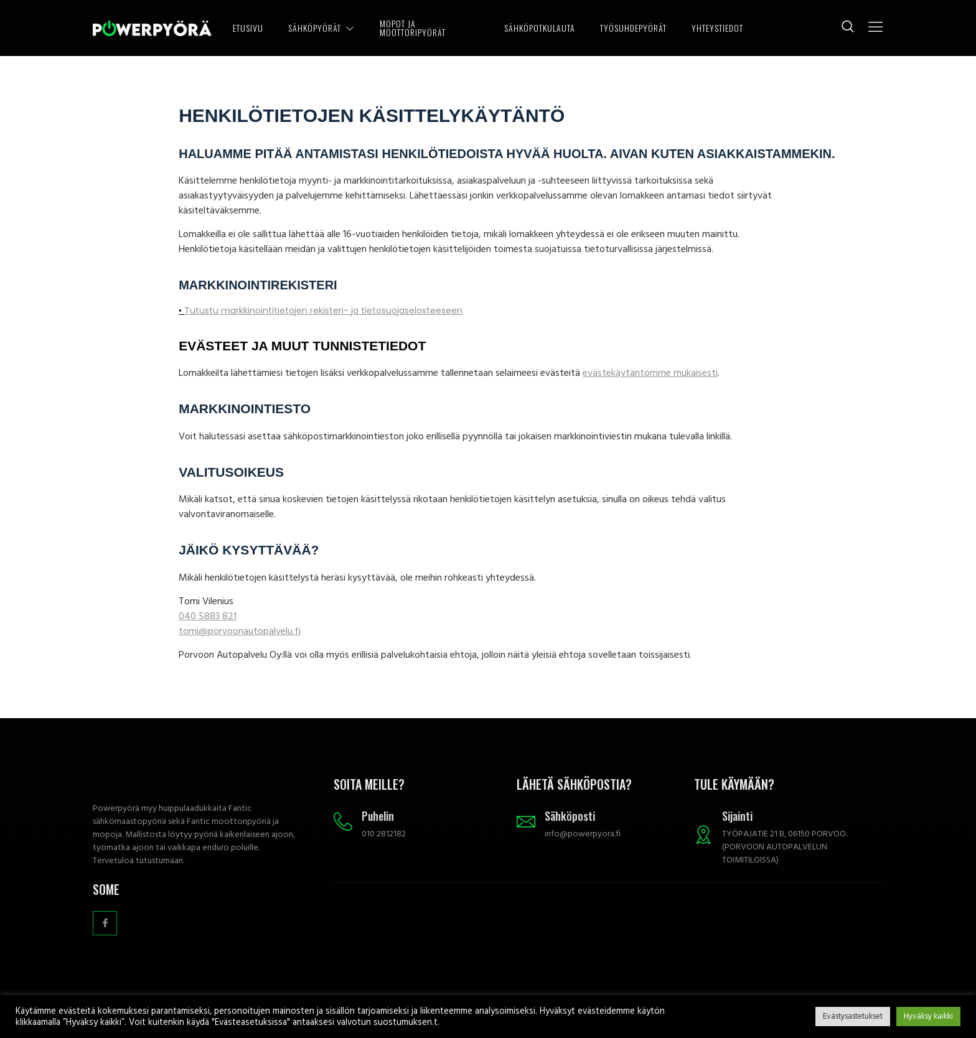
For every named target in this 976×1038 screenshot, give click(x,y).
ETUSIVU (248, 27)
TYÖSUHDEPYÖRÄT (633, 27)
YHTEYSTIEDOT (717, 27)
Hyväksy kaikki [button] (928, 1016)
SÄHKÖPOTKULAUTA (539, 27)
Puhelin (378, 816)
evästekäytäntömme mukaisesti (650, 373)
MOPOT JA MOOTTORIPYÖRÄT (413, 28)
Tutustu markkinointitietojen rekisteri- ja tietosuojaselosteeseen (323, 310)
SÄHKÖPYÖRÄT (321, 27)
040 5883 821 (208, 616)
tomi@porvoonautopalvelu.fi (240, 631)
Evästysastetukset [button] (853, 1016)
